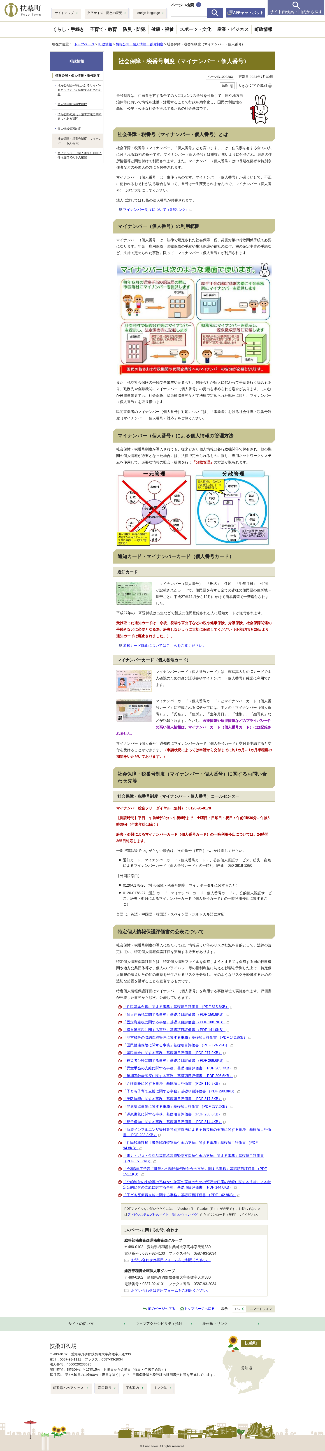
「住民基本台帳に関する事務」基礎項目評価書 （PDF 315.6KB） (178, 1007)
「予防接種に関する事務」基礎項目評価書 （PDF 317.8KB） (174, 1099)
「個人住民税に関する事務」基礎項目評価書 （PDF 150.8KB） (176, 1014)
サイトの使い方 (81, 1324)
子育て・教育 (103, 29)
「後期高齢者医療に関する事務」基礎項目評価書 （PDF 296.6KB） (180, 1076)
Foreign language (147, 13)
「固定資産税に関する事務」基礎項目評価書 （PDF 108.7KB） (176, 1022)
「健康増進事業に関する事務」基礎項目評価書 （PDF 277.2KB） (178, 1106)
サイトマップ (64, 13)
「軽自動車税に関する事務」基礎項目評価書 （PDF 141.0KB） (176, 1030)
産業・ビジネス (233, 29)
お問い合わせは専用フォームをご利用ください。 (171, 1260)
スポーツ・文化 (195, 29)
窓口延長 (104, 1388)
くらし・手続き (68, 29)
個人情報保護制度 (69, 128)
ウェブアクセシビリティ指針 (158, 1324)
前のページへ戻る (161, 1308)
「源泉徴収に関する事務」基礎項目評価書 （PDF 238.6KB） (174, 1114)
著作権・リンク (215, 1324)
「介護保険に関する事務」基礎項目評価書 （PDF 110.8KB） (174, 1083)
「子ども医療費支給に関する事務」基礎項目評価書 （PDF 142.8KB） (181, 1195)
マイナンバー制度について (157, 209)
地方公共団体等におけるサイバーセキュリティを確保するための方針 (80, 90)
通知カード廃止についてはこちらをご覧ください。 (164, 645)
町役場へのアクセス (68, 1388)
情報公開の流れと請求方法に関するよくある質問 (80, 116)
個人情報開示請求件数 (72, 104)
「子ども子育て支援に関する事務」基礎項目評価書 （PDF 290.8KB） (181, 1091)
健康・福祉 (162, 29)
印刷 (225, 86)
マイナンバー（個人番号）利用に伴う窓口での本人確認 (80, 155)
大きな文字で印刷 (252, 86)
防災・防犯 (134, 29)
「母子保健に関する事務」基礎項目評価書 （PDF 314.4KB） (174, 1122)
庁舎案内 (132, 1388)
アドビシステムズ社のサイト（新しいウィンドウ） (164, 1214)
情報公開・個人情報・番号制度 (139, 44)
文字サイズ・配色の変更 (104, 13)
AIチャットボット (248, 13)
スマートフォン (261, 1309)
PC (237, 1309)
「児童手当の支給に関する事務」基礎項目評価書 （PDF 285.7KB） (180, 1068)
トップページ (84, 44)
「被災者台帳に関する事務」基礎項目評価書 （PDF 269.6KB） (176, 1060)
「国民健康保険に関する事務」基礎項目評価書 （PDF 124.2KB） (178, 1045)
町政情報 (263, 29)
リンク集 (160, 1388)
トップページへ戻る (199, 1308)
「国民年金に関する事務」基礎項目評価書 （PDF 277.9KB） (174, 1053)
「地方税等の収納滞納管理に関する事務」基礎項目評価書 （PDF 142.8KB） (187, 1037)
